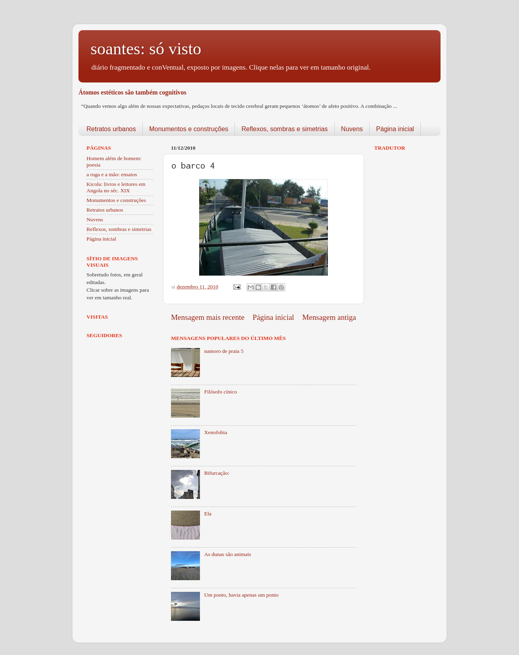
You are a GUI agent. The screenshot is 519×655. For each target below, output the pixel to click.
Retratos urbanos (111, 129)
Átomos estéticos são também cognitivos (132, 92)
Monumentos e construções (189, 129)
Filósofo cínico (220, 392)
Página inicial (395, 129)
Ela (207, 514)
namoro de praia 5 (223, 351)
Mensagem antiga (329, 317)
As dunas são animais (227, 554)
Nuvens (352, 129)
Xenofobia (215, 432)
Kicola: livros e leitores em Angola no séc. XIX (115, 187)
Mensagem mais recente (208, 317)
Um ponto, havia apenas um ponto (241, 595)
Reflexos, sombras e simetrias (284, 129)
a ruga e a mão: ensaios (111, 174)
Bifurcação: (216, 473)
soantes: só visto (146, 48)
